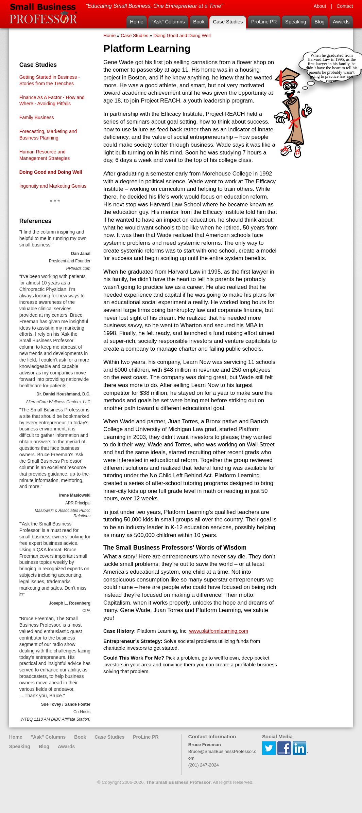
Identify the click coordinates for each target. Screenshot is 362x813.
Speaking (295, 21)
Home (136, 21)
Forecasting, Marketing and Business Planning (48, 135)
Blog (319, 21)
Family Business (36, 117)
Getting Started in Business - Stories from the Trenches (49, 80)
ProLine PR (264, 21)
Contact (345, 6)
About (320, 6)
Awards (341, 21)
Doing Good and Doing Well (50, 172)
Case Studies (228, 21)
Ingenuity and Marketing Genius (53, 186)
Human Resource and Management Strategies (44, 155)
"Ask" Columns (168, 21)
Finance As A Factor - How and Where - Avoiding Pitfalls (52, 101)
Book (199, 21)
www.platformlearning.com (218, 631)
